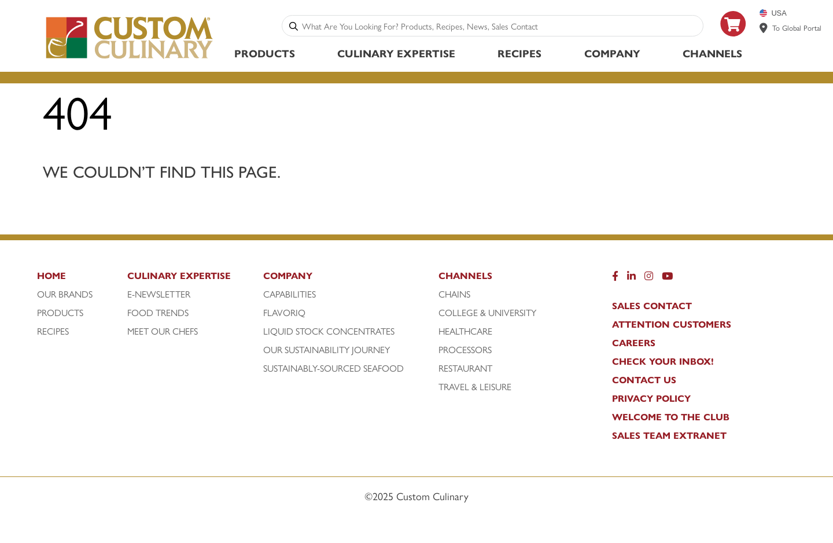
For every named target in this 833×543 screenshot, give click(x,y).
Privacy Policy (651, 398)
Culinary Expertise (396, 53)
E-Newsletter (158, 294)
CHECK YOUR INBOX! (663, 361)
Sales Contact (652, 305)
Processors (465, 349)
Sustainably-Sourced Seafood (333, 368)
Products (264, 53)
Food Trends (158, 312)
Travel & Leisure (474, 386)
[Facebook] (615, 278)
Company (612, 53)
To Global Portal (796, 27)
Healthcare (465, 331)
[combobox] (500, 25)
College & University (487, 312)
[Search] (293, 25)
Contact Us (644, 379)
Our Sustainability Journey (326, 349)
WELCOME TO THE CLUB (670, 416)
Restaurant (465, 368)
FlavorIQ (284, 312)
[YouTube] (667, 278)
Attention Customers (671, 324)
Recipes (519, 53)
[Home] (80, 278)
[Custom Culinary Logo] (130, 59)
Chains (454, 294)
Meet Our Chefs (162, 331)
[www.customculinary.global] (764, 28)
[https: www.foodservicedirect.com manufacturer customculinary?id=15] (733, 41)
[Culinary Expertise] (192, 278)
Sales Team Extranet (669, 435)
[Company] (349, 278)
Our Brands (65, 294)
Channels (712, 53)
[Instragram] (648, 278)
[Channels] (503, 278)
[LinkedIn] (631, 278)
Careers (633, 342)
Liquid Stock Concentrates (329, 331)
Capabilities (289, 294)
